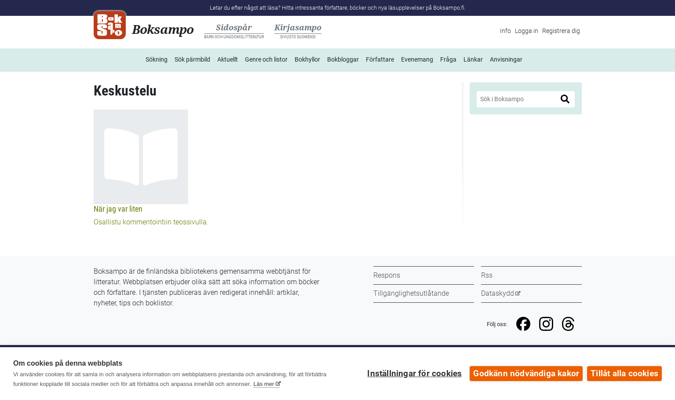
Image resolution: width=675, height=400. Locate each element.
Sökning (157, 59)
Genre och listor (266, 59)
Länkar (473, 59)
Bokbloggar (343, 59)
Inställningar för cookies (414, 373)
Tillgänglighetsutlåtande (411, 293)
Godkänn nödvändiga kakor (526, 373)
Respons (386, 275)
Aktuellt (227, 59)
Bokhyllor (307, 59)
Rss (487, 275)
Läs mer (263, 384)
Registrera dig (561, 30)
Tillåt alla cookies (624, 373)
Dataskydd (497, 293)
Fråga (448, 59)
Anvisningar (506, 59)
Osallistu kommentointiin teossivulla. (151, 222)
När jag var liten (118, 208)
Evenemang (417, 59)
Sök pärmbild (192, 59)
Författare (380, 59)
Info (505, 30)
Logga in (526, 30)
